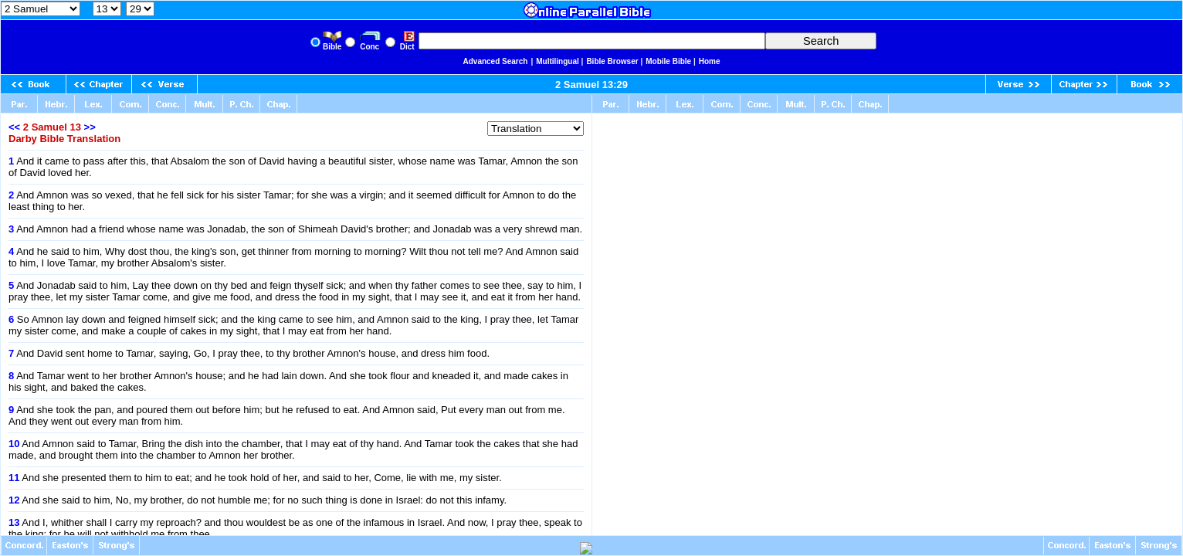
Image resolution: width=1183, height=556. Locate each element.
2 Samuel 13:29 (591, 84)
